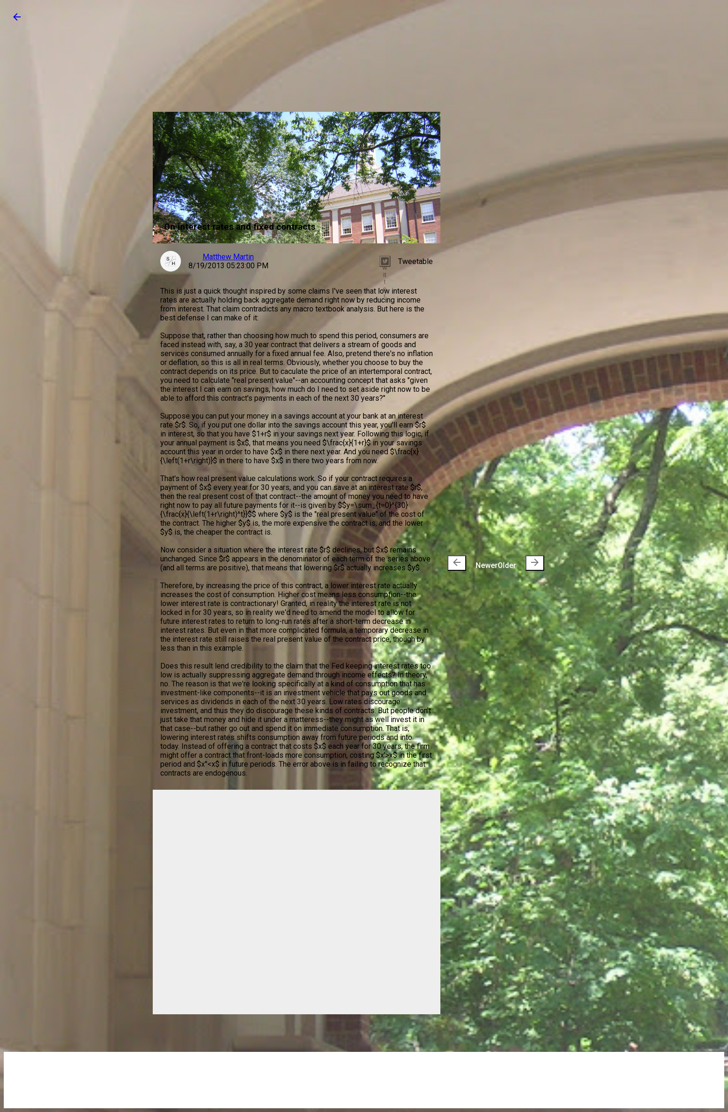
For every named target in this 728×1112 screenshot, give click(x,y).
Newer (472, 563)
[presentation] (456, 563)
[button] (17, 20)
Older (521, 563)
